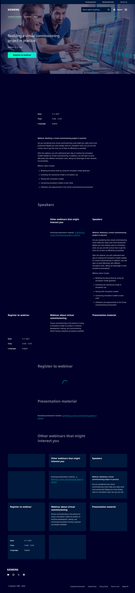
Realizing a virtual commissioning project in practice (67, 479)
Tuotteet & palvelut (15, 17)
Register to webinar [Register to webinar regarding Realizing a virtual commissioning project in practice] (22, 55)
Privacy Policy (103, 586)
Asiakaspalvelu (90, 2)
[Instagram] (13, 575)
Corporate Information (77, 586)
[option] (25, 222)
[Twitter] (19, 575)
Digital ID (125, 586)
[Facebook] (24, 575)
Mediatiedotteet (108, 2)
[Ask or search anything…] (93, 9)
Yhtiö (36, 17)
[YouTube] (8, 575)
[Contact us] (125, 9)
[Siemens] (13, 10)
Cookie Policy (92, 586)
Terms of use (115, 586)
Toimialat (27, 17)
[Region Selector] (117, 10)
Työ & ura (123, 2)
